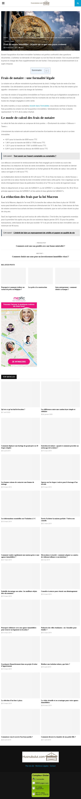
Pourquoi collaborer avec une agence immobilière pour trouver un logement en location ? (18, 629)
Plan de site (29, 766)
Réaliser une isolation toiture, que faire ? (55, 664)
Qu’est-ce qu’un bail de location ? (13, 409)
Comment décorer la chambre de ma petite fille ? (58, 737)
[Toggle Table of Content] (45, 71)
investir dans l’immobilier (39, 106)
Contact (53, 766)
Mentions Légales (41, 766)
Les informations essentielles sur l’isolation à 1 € (18, 518)
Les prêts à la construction (37, 287)
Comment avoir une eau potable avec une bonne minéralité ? (40, 246)
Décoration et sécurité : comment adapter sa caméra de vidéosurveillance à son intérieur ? (59, 556)
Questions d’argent (9, 41)
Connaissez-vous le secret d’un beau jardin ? (17, 737)
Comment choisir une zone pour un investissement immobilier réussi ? (40, 257)
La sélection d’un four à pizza (11, 700)
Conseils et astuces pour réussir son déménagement (59, 591)
